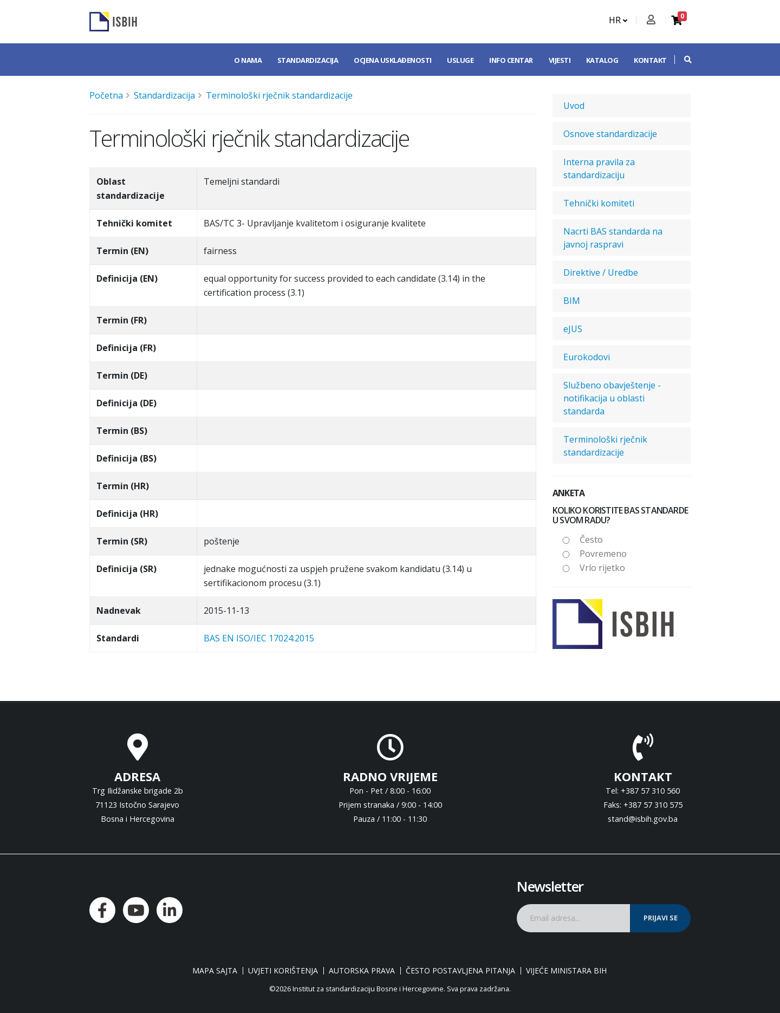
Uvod (573, 106)
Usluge (460, 60)
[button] (682, 59)
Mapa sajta (214, 971)
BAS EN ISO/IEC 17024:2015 (259, 638)
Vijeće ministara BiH (566, 971)
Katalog (602, 60)
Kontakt (650, 60)
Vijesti (560, 60)
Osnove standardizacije (610, 134)
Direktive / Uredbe (600, 272)
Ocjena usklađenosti (393, 60)
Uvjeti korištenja (283, 971)
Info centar (511, 60)
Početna (106, 95)
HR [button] (618, 20)
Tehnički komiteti (598, 203)
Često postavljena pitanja (460, 971)
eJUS (572, 329)
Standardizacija (308, 60)
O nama (248, 60)
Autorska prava (362, 971)
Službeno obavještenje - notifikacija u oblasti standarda (612, 398)
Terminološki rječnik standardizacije (279, 95)
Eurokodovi (586, 357)
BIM (571, 301)
